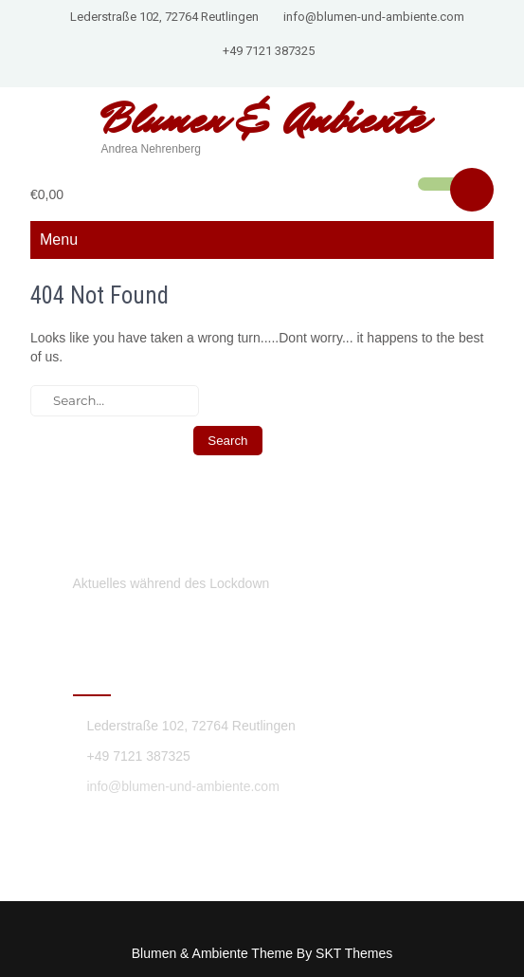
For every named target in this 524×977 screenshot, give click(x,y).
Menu (59, 239)
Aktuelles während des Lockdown (171, 583)
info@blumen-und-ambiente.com (373, 16)
